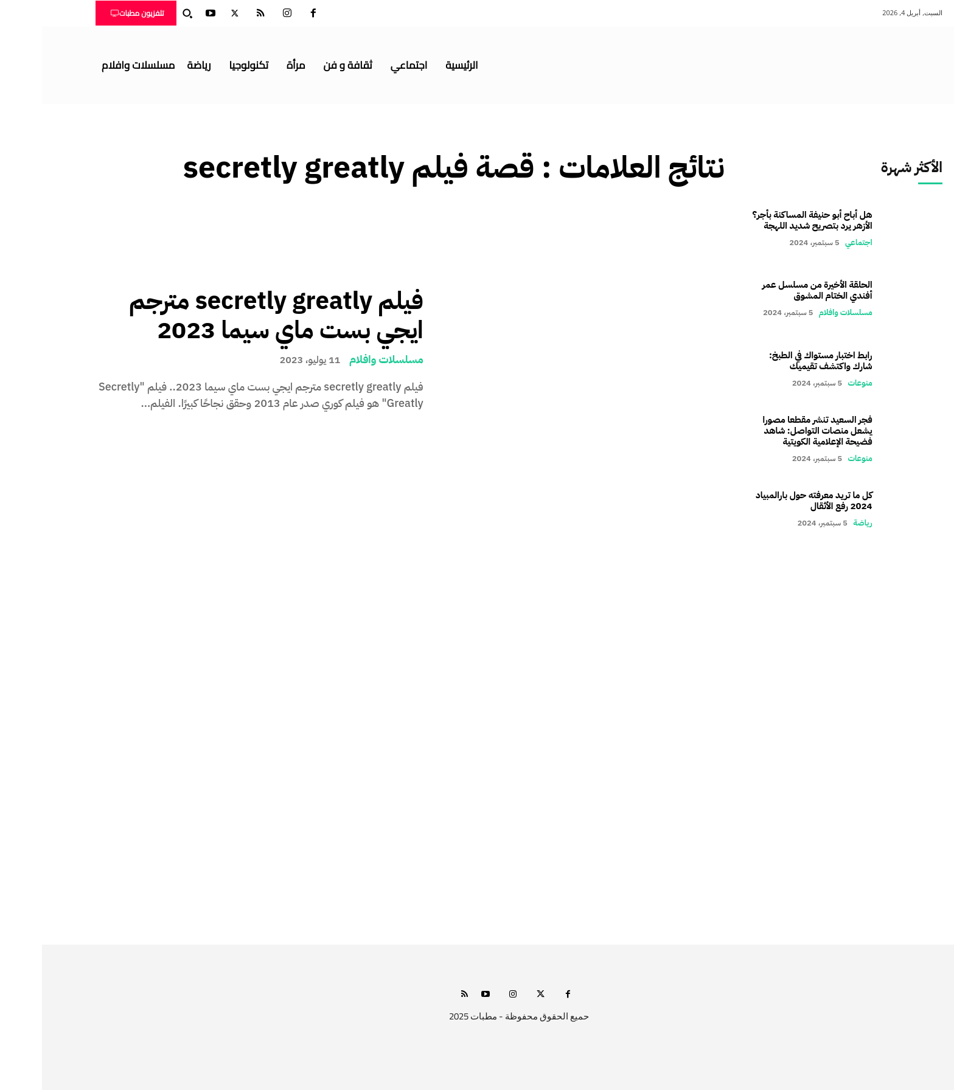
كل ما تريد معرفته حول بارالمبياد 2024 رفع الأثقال (772, 500)
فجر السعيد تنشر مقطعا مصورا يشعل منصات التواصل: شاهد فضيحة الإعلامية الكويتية (775, 430)
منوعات (818, 383)
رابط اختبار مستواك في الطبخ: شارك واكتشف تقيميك (778, 361)
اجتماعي (816, 242)
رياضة (820, 523)
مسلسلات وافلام (344, 359)
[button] (145, 13)
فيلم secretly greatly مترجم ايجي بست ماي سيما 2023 (234, 316)
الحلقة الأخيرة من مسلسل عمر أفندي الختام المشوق (775, 290)
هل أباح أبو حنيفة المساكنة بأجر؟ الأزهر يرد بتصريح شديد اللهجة (770, 220)
